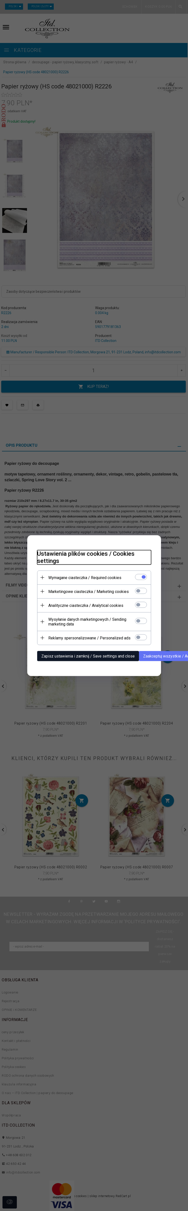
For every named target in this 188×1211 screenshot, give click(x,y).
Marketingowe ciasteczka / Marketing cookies (88, 591)
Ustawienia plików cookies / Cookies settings (85, 557)
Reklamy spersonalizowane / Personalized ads (89, 637)
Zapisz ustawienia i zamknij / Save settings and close (88, 656)
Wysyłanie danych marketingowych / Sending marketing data (87, 621)
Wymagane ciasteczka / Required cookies (84, 577)
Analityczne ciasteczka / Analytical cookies (85, 605)
